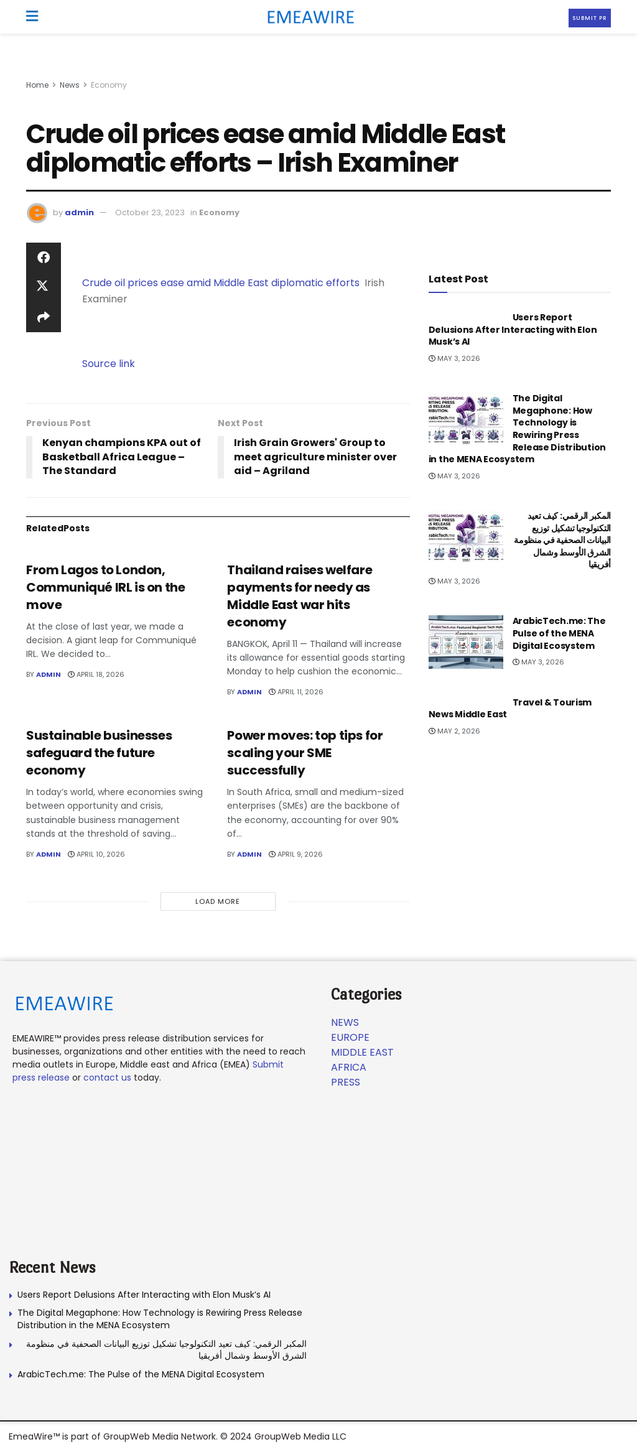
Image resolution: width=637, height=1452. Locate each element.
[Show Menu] (32, 17)
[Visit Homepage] (306, 17)
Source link (108, 363)
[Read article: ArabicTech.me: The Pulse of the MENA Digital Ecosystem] (466, 642)
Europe (350, 1037)
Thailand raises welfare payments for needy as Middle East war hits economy (299, 596)
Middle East (362, 1052)
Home (37, 85)
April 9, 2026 (296, 854)
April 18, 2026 (96, 674)
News (70, 85)
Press (345, 1082)
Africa (348, 1067)
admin (79, 212)
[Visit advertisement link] (318, 68)
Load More (217, 901)
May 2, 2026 (454, 731)
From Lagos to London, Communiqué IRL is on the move (105, 587)
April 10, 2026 (96, 854)
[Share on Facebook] (43, 257)
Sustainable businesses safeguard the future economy (99, 753)
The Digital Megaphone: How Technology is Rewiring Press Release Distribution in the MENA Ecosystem (517, 428)
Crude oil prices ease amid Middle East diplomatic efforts (221, 283)
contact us (107, 1077)
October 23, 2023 (150, 212)
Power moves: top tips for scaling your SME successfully (305, 753)
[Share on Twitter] (43, 287)
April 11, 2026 (296, 692)
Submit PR (589, 18)
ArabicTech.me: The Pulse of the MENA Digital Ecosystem (559, 633)
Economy (109, 85)
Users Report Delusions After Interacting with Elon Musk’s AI (513, 329)
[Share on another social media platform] (43, 317)
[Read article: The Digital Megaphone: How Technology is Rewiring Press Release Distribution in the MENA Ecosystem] (466, 419)
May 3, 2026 (454, 358)
